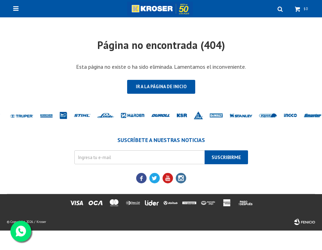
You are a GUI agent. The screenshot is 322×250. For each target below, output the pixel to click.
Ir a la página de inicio (161, 87)
